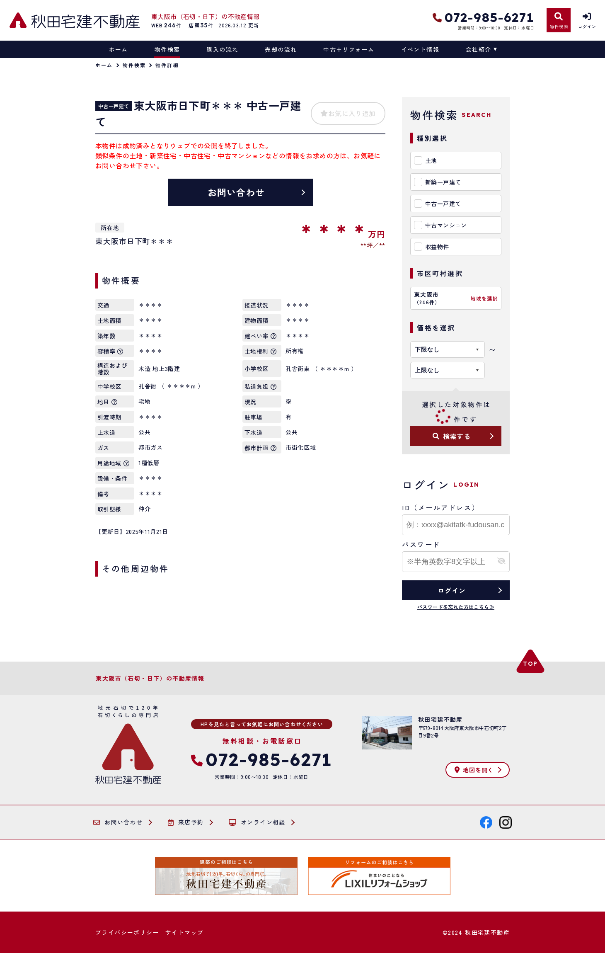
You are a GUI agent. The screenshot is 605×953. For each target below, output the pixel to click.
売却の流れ (281, 49)
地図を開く (474, 770)
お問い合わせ (236, 192)
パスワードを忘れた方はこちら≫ (455, 606)
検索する (452, 436)
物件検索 (167, 49)
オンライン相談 (257, 822)
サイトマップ (184, 932)
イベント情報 (420, 49)
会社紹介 (478, 49)
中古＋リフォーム (348, 49)
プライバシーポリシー (127, 932)
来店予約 (186, 822)
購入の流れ (222, 49)
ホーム (118, 49)
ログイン (451, 590)
